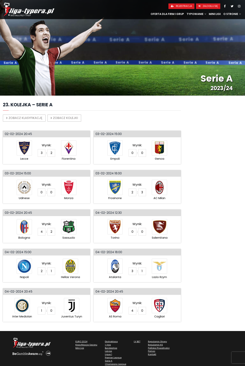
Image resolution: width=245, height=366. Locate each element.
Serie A (108, 360)
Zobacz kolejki (64, 118)
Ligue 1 (108, 354)
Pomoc (151, 351)
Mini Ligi (215, 14)
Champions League (115, 364)
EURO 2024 (81, 341)
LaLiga (108, 351)
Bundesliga (111, 348)
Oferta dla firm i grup (167, 14)
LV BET (137, 341)
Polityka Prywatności (159, 348)
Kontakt (152, 354)
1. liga (108, 344)
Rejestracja (181, 6)
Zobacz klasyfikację (24, 118)
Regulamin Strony (157, 341)
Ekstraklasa (111, 341)
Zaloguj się (208, 6)
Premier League (113, 357)
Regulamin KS (155, 344)
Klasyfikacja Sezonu (86, 344)
